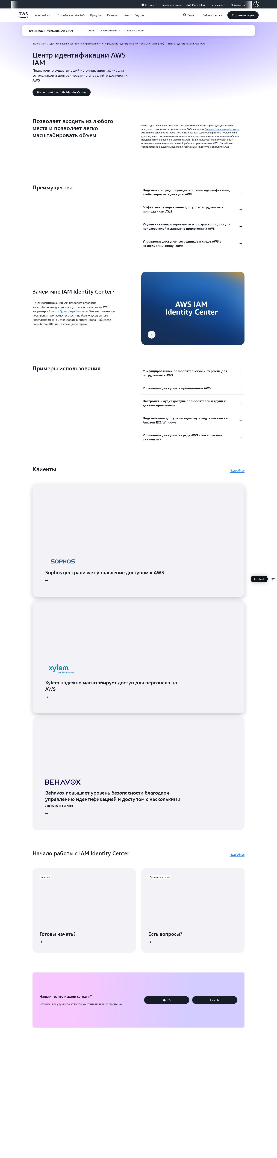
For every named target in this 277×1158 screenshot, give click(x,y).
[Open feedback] (273, 579)
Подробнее (237, 455)
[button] (71, 15)
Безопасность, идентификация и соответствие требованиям (66, 43)
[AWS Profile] (256, 4)
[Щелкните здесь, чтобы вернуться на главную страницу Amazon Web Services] (23, 17)
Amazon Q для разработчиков (222, 128)
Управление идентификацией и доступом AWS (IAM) (134, 43)
